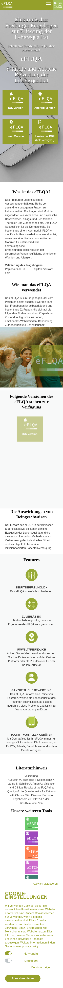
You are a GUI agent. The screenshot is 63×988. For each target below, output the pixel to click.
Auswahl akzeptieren (45, 883)
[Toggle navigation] (48, 4)
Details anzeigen (42, 967)
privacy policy (30, 946)
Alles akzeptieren (23, 978)
